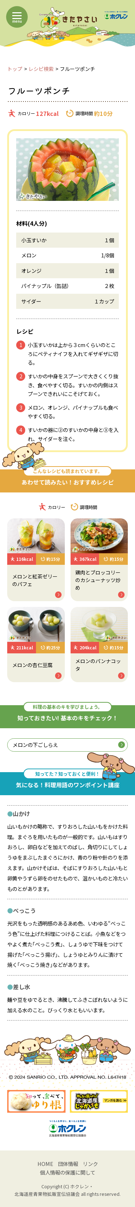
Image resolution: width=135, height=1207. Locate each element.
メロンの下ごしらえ (69, 744)
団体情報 (68, 1163)
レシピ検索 (41, 68)
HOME (45, 1163)
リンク (90, 1163)
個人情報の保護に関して (67, 1172)
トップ (14, 68)
